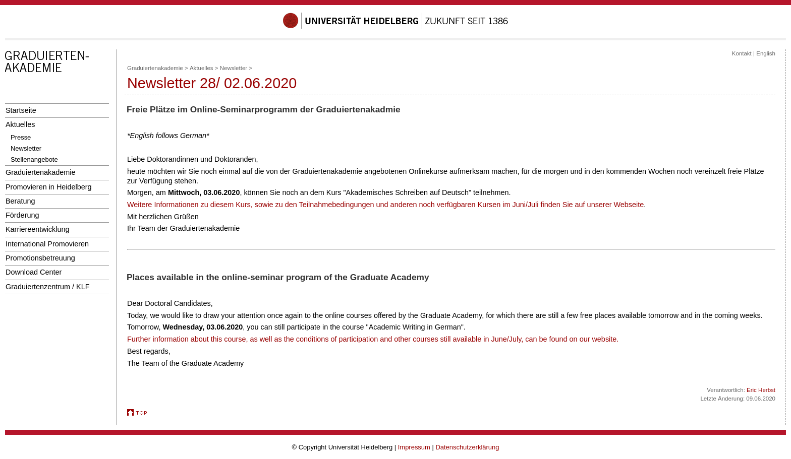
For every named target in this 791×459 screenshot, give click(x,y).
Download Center (34, 272)
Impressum (414, 447)
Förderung (22, 215)
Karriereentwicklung (38, 229)
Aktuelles (20, 124)
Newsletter (26, 148)
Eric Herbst (761, 390)
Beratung (20, 201)
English (765, 53)
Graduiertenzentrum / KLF (48, 287)
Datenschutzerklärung (467, 447)
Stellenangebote (34, 159)
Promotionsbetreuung (40, 258)
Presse (21, 137)
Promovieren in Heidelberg (49, 187)
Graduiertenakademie (41, 172)
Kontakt (742, 53)
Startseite (21, 110)
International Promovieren (47, 244)
